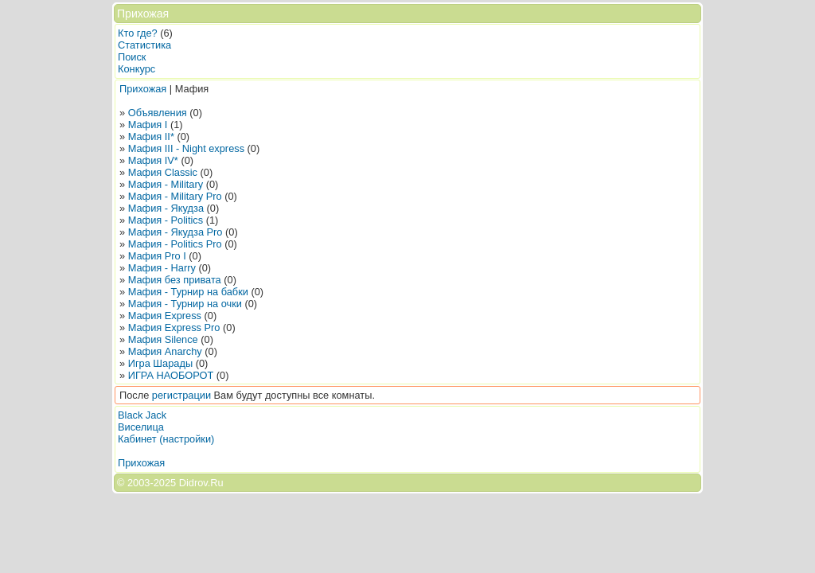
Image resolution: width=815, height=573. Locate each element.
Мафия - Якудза (166, 208)
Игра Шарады (160, 363)
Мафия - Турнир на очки (185, 304)
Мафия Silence (163, 339)
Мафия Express (164, 316)
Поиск (132, 57)
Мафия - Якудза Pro (175, 232)
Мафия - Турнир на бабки (188, 292)
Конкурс (136, 69)
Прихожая (142, 89)
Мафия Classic (162, 172)
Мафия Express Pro (174, 327)
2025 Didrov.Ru (189, 483)
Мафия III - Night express (186, 148)
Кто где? (138, 33)
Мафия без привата (174, 280)
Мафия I (148, 125)
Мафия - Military (165, 184)
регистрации (181, 395)
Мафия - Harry (162, 268)
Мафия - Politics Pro (175, 244)
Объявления (157, 113)
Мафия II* (151, 136)
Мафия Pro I (157, 256)
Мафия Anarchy (165, 351)
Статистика (144, 45)
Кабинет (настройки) (166, 439)
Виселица (141, 427)
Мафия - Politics (165, 220)
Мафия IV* (153, 160)
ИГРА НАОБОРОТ (171, 375)
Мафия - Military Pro (175, 196)
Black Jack (142, 415)
